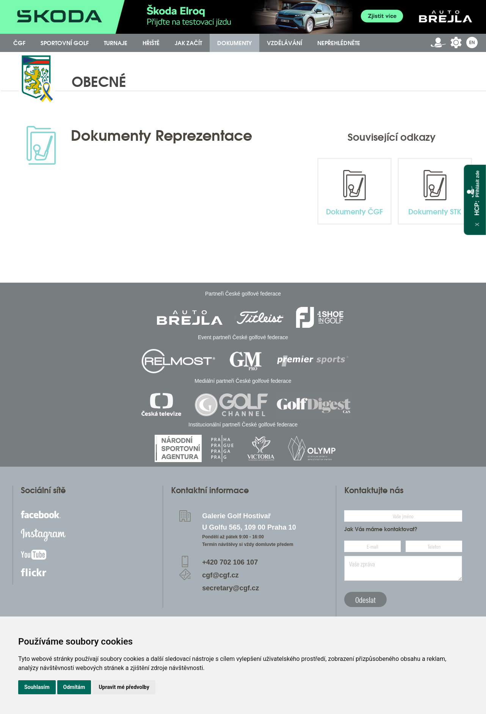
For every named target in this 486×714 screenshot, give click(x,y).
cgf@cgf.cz (220, 575)
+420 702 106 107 (230, 562)
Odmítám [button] (74, 687)
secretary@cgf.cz (230, 588)
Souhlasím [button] (37, 687)
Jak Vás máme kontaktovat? (380, 529)
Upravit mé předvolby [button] (124, 687)
